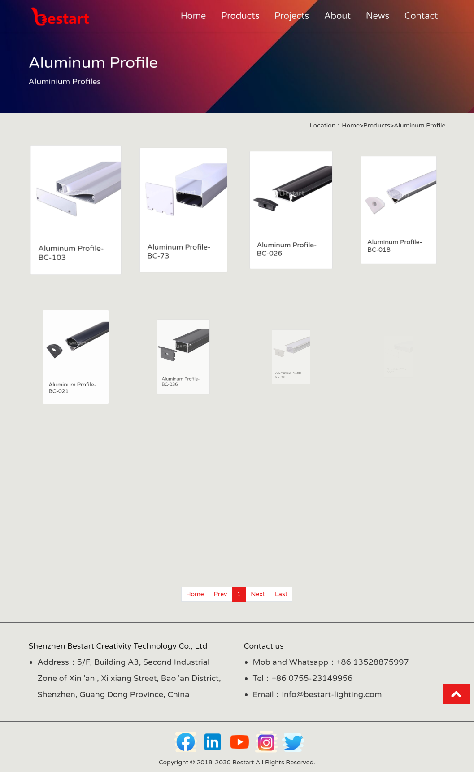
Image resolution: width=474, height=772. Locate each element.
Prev (220, 594)
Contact (421, 16)
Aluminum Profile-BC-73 (179, 249)
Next (258, 594)
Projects (291, 16)
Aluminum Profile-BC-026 (287, 244)
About (337, 16)
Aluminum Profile (419, 125)
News (377, 16)
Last (281, 594)
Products (240, 16)
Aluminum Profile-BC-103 (70, 251)
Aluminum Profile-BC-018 (395, 240)
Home (193, 16)
